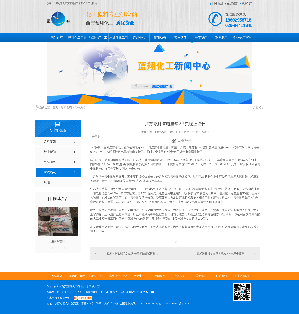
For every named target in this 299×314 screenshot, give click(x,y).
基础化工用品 (77, 37)
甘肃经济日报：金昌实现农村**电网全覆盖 (219, 253)
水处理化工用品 (118, 275)
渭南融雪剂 (58, 241)
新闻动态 (160, 37)
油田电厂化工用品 (98, 275)
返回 (258, 107)
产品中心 (139, 37)
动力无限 (65, 297)
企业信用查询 (242, 37)
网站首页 (57, 37)
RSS (101, 292)
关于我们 (201, 37)
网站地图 (217, 3)
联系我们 (247, 3)
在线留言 (232, 3)
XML (107, 292)
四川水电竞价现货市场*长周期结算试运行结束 (132, 253)
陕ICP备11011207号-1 (70, 292)
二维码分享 (185, 140)
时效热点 (80, 107)
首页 (55, 107)
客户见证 (180, 37)
